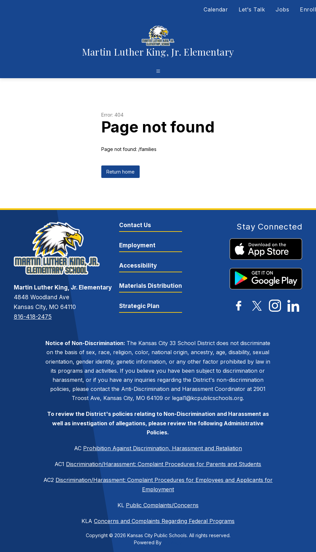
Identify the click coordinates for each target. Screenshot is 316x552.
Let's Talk (252, 9)
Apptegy (172, 542)
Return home (120, 172)
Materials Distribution (150, 285)
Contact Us (135, 225)
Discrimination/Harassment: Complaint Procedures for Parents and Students (163, 464)
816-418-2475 (33, 316)
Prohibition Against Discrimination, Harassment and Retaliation (162, 448)
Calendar (216, 9)
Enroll (308, 9)
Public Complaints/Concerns (162, 505)
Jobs (282, 9)
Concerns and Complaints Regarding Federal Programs (164, 521)
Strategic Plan (139, 306)
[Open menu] (158, 71)
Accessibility (138, 265)
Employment (137, 245)
